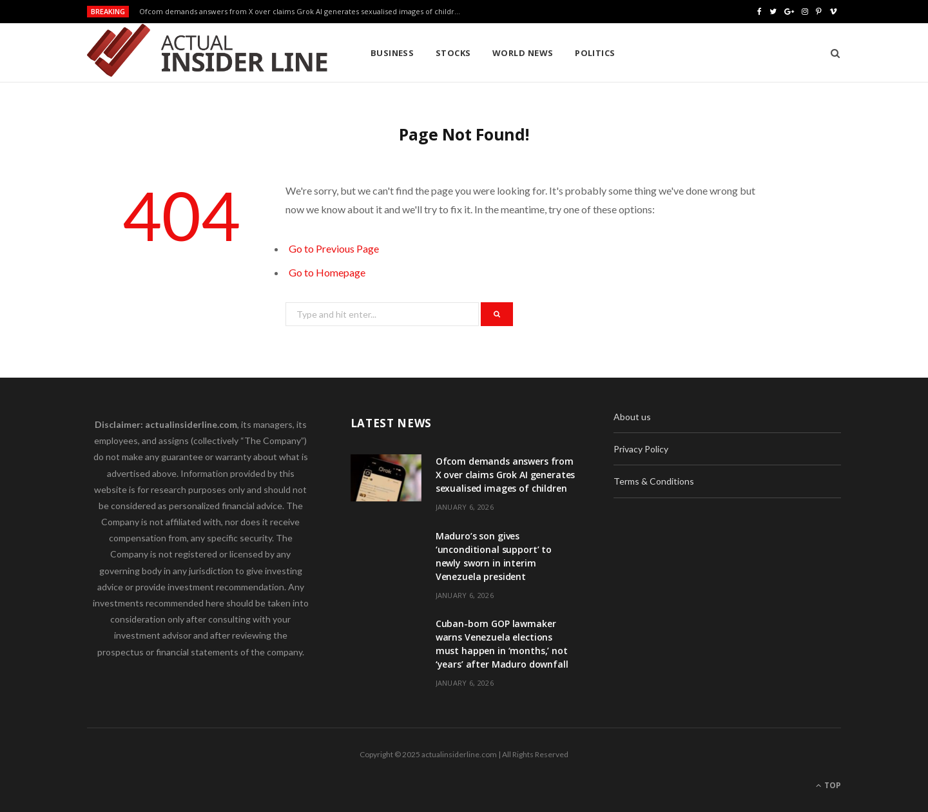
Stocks (453, 53)
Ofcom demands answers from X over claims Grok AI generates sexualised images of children (301, 11)
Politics (595, 53)
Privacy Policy (641, 448)
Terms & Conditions (654, 481)
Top (828, 785)
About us (632, 416)
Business (392, 53)
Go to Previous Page (334, 248)
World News (523, 53)
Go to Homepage (327, 272)
